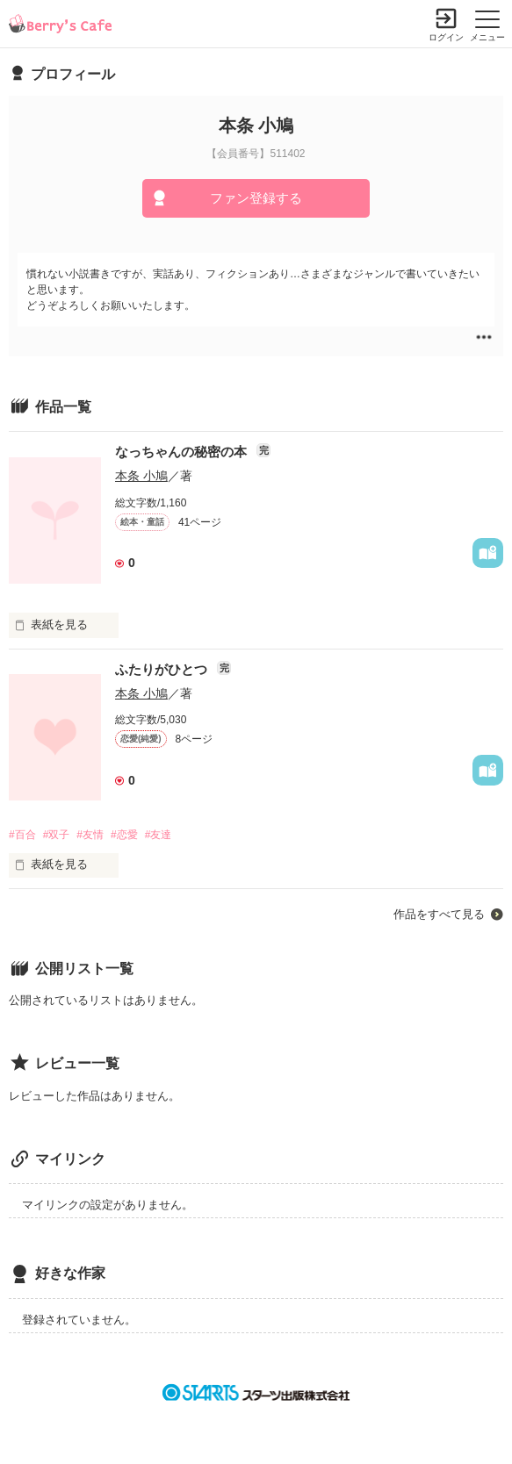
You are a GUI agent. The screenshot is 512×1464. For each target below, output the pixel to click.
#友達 (158, 835)
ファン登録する (256, 197)
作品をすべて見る (439, 914)
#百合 (22, 835)
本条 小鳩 (141, 476)
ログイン (446, 37)
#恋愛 (124, 835)
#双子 (56, 835)
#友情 (90, 835)
